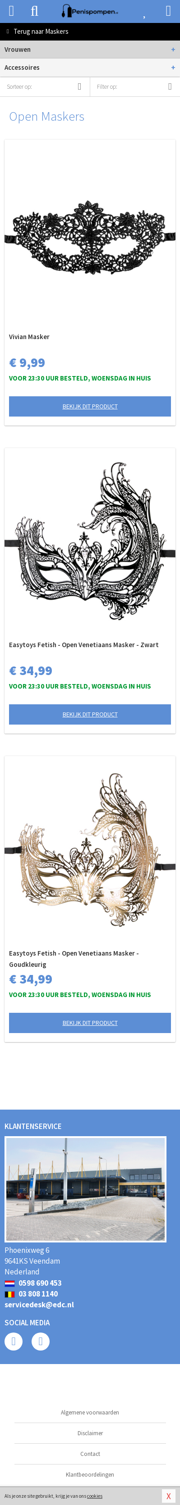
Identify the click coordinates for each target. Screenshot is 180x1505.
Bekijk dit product (90, 406)
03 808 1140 (31, 1294)
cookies (94, 1496)
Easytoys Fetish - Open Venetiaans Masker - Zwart (84, 644)
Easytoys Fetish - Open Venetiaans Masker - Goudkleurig (74, 959)
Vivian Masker (29, 336)
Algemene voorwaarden (90, 1412)
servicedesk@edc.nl (39, 1305)
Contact (90, 1454)
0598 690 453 (33, 1283)
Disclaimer (90, 1433)
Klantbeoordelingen (90, 1474)
